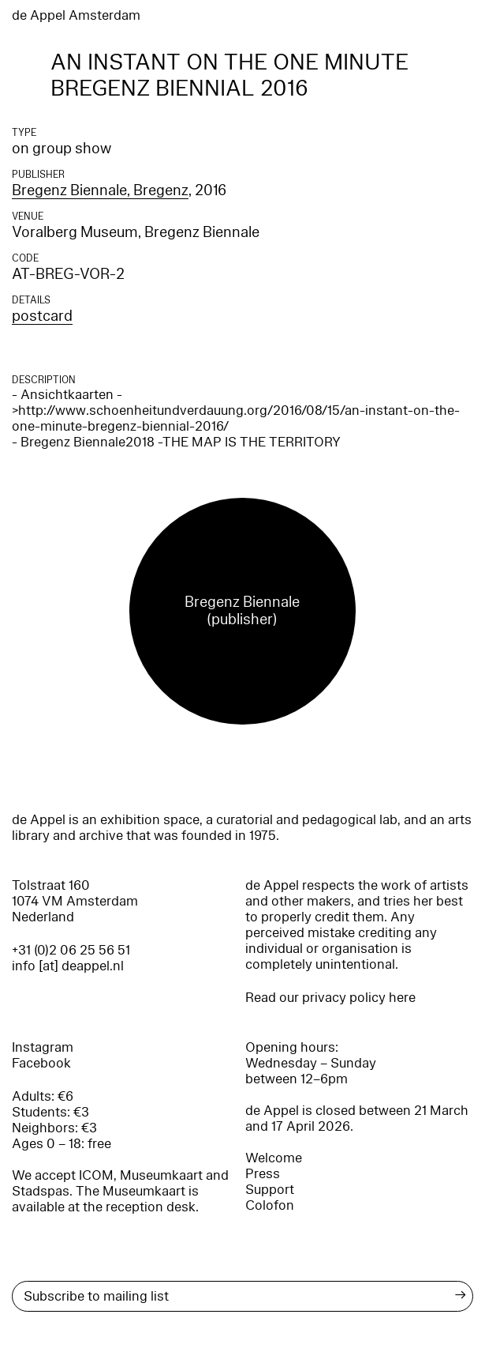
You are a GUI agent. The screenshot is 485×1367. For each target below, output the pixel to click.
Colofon (269, 1205)
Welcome (273, 1158)
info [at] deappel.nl (68, 966)
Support (269, 1190)
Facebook (41, 1063)
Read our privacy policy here (330, 998)
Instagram (42, 1047)
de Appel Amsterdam (76, 15)
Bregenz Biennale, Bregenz (100, 190)
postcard (42, 316)
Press (262, 1174)
